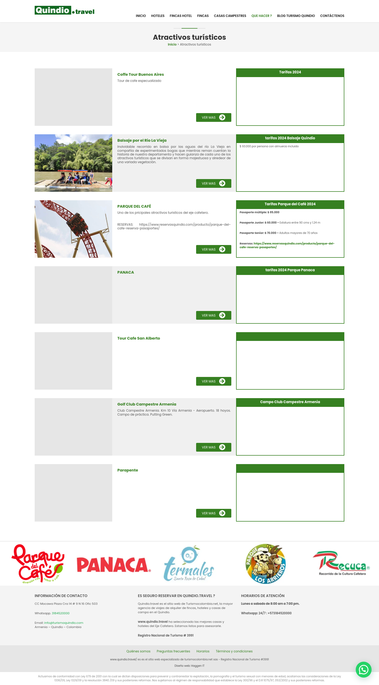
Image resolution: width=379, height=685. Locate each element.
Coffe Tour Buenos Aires (140, 74)
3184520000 (61, 613)
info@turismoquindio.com (63, 623)
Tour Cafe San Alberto (138, 338)
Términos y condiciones (235, 651)
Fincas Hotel (181, 16)
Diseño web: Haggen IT (189, 666)
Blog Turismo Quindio (296, 16)
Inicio (141, 16)
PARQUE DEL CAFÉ (134, 206)
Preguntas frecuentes (173, 651)
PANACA (126, 272)
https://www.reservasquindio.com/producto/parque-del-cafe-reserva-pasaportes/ (287, 245)
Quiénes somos (137, 651)
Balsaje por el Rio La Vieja (141, 140)
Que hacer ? (261, 16)
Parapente (128, 470)
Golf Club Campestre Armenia (146, 404)
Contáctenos (332, 16)
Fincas (203, 16)
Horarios (203, 651)
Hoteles (158, 16)
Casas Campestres (230, 16)
